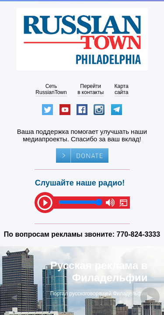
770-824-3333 (139, 234)
